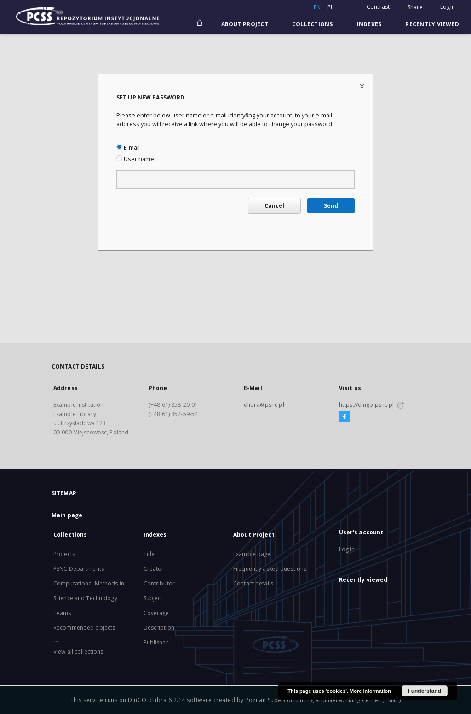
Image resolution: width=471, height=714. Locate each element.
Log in (347, 549)
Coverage (156, 613)
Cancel (274, 206)
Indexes (369, 24)
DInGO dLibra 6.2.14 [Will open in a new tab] (156, 700)
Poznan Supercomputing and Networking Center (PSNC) (323, 700)
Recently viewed (432, 24)
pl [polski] (330, 7)
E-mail (128, 148)
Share (415, 7)
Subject (153, 598)
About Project (244, 24)
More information (370, 691)
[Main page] (199, 24)
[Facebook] (344, 417)
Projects (64, 554)
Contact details (253, 583)
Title (149, 554)
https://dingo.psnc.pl (371, 405)
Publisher (156, 642)
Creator (154, 569)
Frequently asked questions (269, 569)
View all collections (78, 651)
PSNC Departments (78, 569)
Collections (312, 24)
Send (331, 206)
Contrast (378, 7)
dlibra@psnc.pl (264, 405)
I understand (424, 691)
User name (135, 159)
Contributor (159, 583)
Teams (62, 613)
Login (447, 7)
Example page (251, 554)
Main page (67, 515)
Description (159, 628)
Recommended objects (84, 628)
